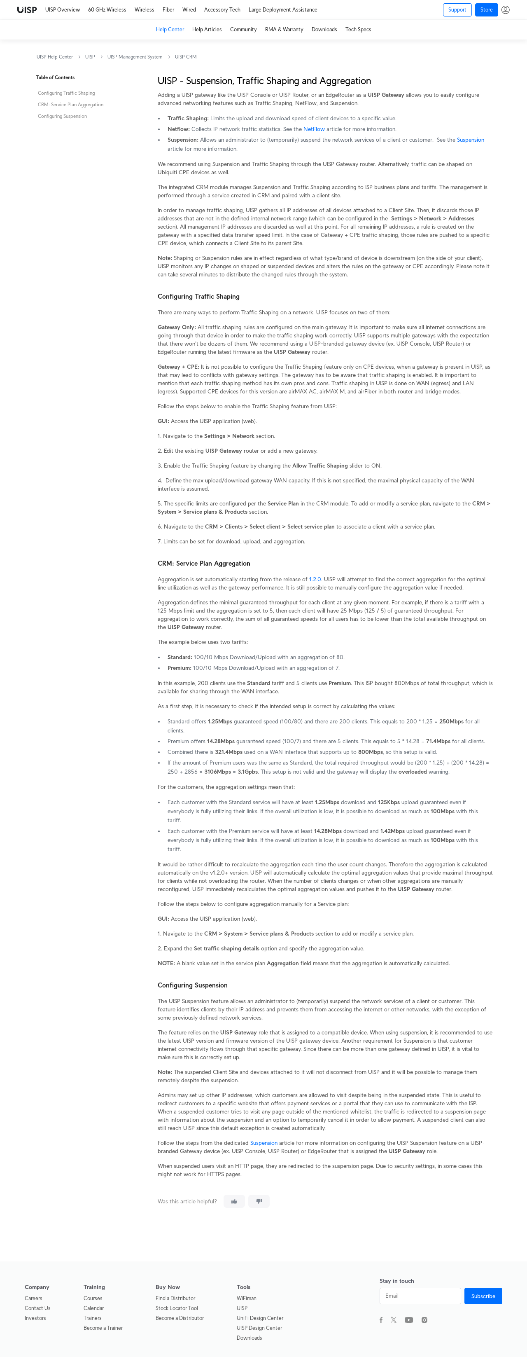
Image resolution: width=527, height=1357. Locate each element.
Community (243, 29)
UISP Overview (62, 10)
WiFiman (247, 1298)
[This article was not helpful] (259, 1201)
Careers (33, 1298)
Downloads (324, 29)
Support (457, 10)
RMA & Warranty (284, 29)
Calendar (94, 1308)
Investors (35, 1318)
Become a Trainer (103, 1328)
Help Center (170, 29)
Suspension (470, 139)
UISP (90, 56)
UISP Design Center (259, 1328)
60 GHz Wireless (107, 10)
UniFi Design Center (260, 1318)
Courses (93, 1298)
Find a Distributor (175, 1298)
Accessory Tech (222, 10)
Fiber (168, 10)
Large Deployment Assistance (283, 10)
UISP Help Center (55, 56)
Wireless (144, 10)
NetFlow (314, 129)
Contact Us (38, 1308)
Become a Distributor (180, 1318)
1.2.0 (315, 579)
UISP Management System (135, 56)
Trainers (93, 1318)
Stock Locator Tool (177, 1308)
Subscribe (483, 1296)
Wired (189, 10)
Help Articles (207, 29)
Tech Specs (358, 29)
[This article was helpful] (234, 1201)
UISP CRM (186, 56)
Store (486, 10)
